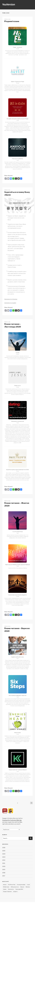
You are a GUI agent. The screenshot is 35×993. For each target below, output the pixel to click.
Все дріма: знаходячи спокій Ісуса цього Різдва (17, 118)
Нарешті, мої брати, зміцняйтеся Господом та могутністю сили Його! (17, 217)
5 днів (17, 120)
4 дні (17, 533)
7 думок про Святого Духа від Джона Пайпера (17, 568)
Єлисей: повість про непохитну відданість (17, 594)
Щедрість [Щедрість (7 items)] (15, 891)
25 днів (17, 83)
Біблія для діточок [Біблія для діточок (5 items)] (15, 886)
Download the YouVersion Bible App (12, 820)
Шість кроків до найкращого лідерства (17, 695)
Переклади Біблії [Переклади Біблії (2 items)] (19, 889)
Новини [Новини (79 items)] (4, 889)
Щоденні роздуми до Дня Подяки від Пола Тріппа (17, 469)
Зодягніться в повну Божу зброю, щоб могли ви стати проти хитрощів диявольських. (17, 226)
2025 (3, 850)
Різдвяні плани (11, 21)
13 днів (17, 387)
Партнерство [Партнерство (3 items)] (11, 889)
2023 (3, 857)
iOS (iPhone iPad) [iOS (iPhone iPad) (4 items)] (11, 884)
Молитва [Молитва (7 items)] (28, 886)
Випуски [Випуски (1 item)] (22, 886)
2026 (3, 847)
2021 (3, 863)
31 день (17, 354)
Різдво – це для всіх (17, 47)
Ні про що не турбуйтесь (17, 158)
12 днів (17, 48)
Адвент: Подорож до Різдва (17, 81)
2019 (3, 869)
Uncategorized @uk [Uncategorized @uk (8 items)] (21, 884)
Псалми (17, 352)
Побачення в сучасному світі (17, 421)
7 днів (17, 160)
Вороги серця (17, 732)
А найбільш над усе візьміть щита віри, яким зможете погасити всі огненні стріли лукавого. (17, 273)
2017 (3, 876)
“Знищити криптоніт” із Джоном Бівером (17, 769)
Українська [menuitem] (6, 829)
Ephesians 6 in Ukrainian (10, 299)
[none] (11, 829)
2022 (3, 860)
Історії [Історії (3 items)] (28, 884)
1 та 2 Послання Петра (17, 531)
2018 (3, 872)
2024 (3, 854)
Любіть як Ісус (17, 385)
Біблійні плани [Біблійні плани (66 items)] (6, 886)
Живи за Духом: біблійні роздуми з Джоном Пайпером (17, 564)
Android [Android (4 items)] (4, 884)
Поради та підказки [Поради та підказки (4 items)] (7, 891)
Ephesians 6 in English (10, 302)
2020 (3, 866)
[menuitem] (11, 830)
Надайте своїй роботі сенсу (17, 657)
